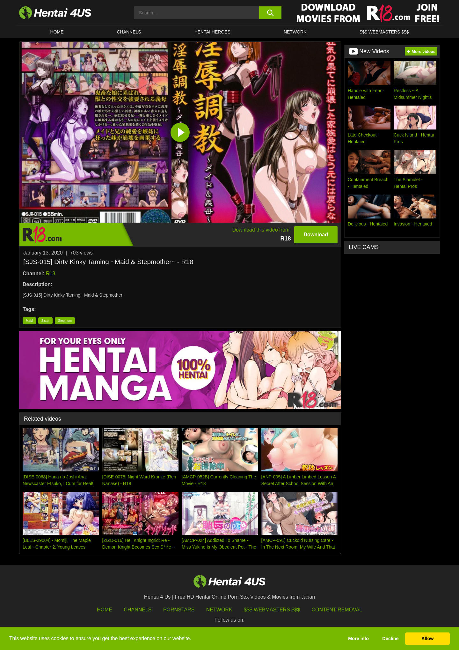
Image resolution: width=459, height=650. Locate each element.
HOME (56, 31)
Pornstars (178, 609)
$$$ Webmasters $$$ (272, 609)
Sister (45, 320)
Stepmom (65, 320)
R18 (50, 273)
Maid (29, 320)
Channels (137, 609)
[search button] (270, 12)
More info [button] (358, 638)
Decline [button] (390, 638)
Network (295, 31)
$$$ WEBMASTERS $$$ (384, 31)
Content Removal (337, 609)
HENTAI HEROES (212, 31)
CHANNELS (129, 31)
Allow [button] (427, 638)
